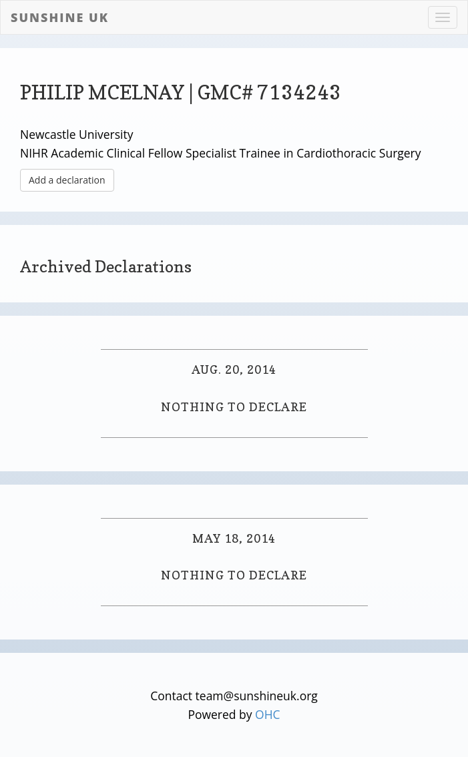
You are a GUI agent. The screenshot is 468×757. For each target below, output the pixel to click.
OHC (267, 714)
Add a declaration (67, 180)
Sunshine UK (60, 17)
